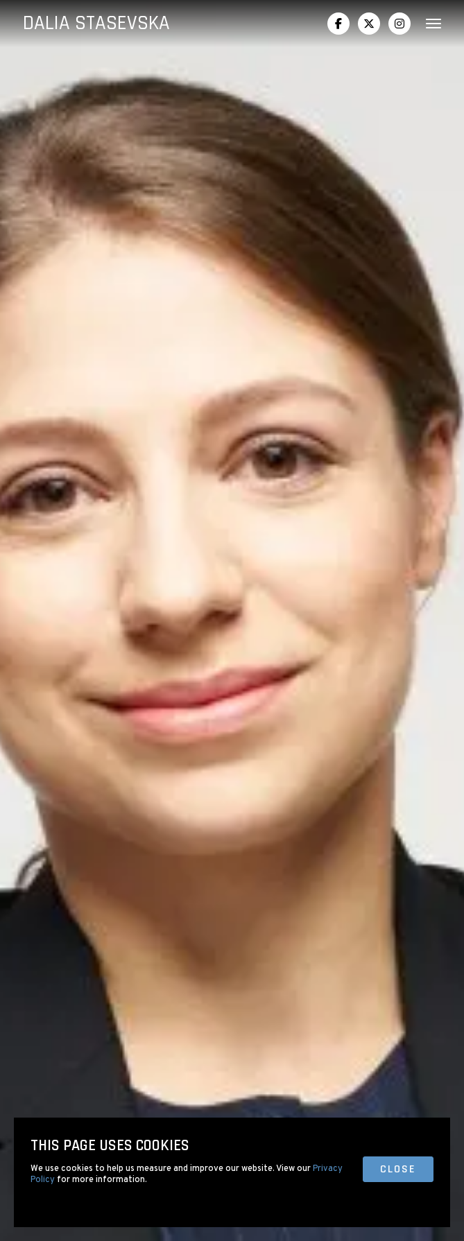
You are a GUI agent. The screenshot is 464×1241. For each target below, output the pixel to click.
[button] (428, 24)
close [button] (398, 1169)
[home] (96, 24)
